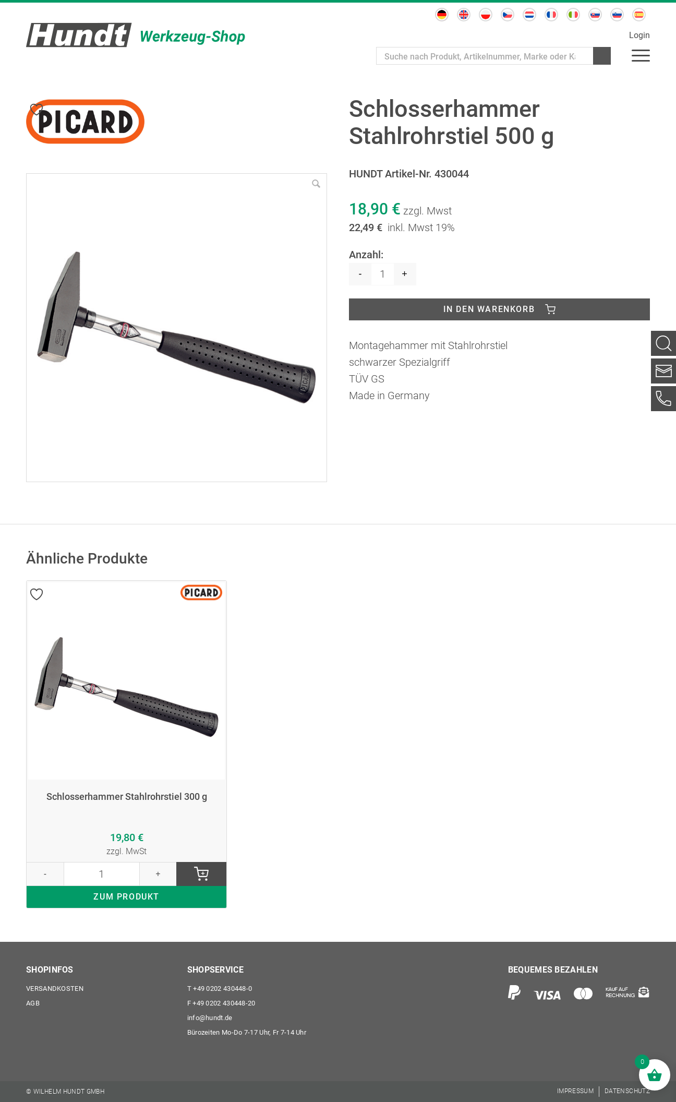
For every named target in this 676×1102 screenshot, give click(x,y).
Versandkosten (54, 988)
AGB (33, 1003)
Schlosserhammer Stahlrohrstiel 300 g (126, 797)
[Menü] (641, 54)
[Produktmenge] (382, 274)
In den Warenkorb (489, 309)
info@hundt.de (210, 1017)
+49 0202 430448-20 (221, 1003)
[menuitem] (442, 14)
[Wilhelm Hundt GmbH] (135, 35)
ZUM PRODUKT (126, 897)
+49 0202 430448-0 (219, 988)
